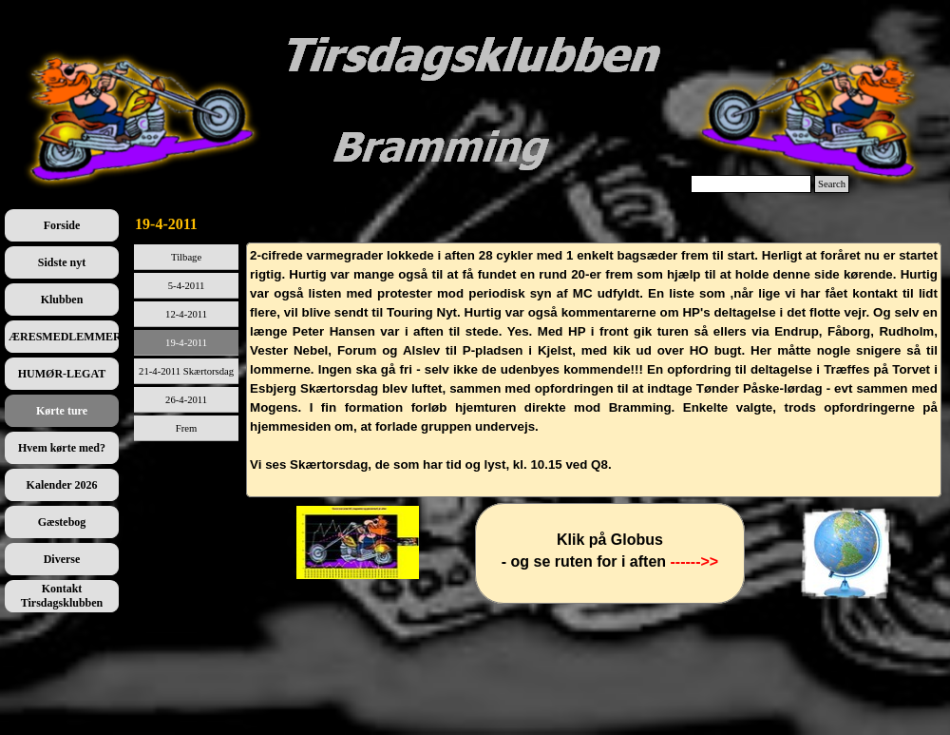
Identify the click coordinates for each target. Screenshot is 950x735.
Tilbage (186, 257)
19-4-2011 (186, 343)
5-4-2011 (186, 285)
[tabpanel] (594, 369)
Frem (187, 428)
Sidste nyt (62, 262)
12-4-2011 (186, 314)
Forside (62, 225)
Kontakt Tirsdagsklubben (62, 595)
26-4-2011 (186, 400)
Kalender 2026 (62, 485)
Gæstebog (62, 522)
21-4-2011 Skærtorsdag (186, 371)
